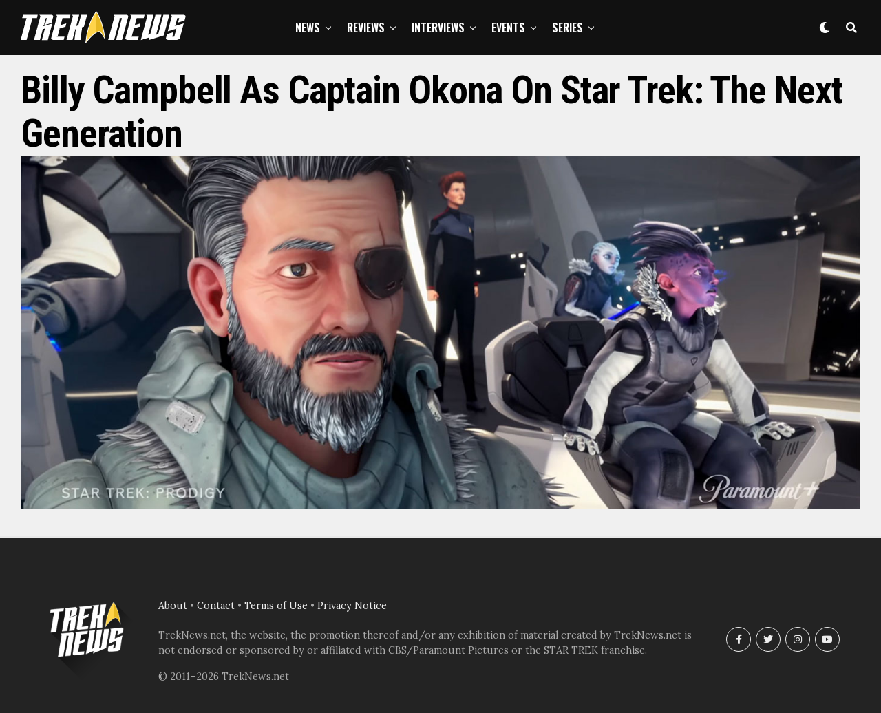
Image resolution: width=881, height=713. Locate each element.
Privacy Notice (352, 605)
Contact (216, 605)
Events (508, 27)
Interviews (438, 27)
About (172, 605)
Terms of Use (276, 605)
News (307, 27)
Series (567, 27)
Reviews (366, 27)
